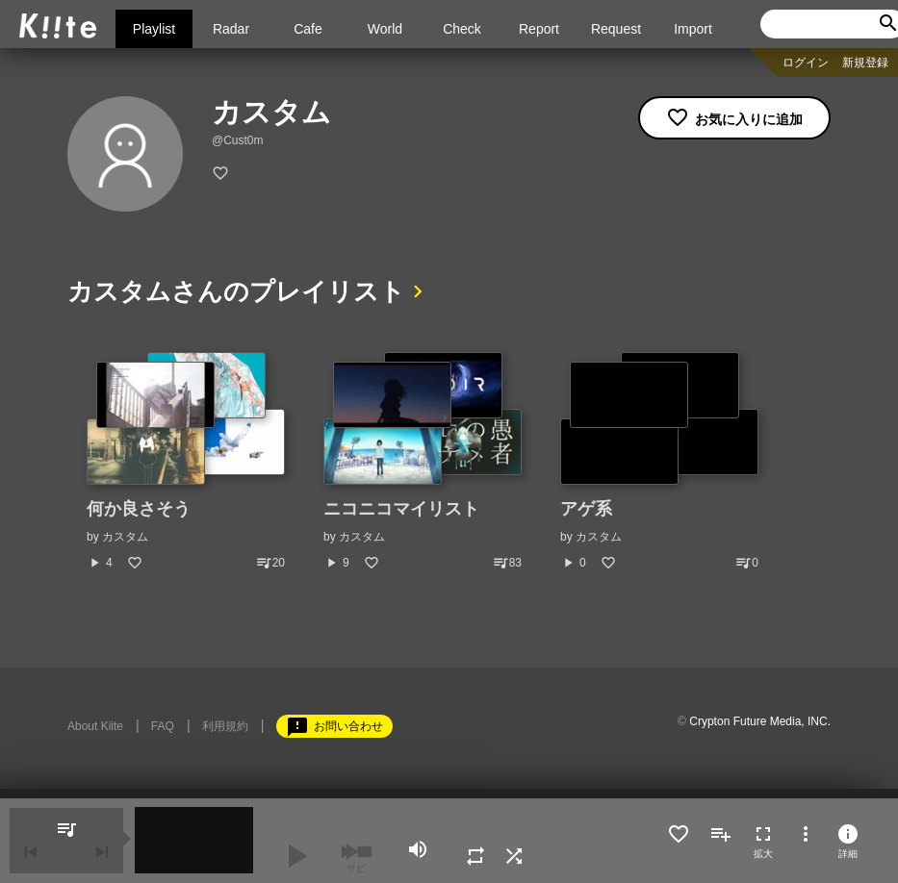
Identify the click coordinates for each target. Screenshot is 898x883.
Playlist (154, 29)
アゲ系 (586, 508)
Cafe (308, 29)
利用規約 (225, 726)
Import (693, 29)
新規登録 (865, 62)
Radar (231, 29)
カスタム (125, 536)
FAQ (162, 726)
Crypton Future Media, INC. (760, 721)
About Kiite (95, 726)
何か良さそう (139, 508)
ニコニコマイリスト (401, 508)
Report (539, 29)
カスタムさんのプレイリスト (236, 291)
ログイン (806, 62)
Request (616, 29)
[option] (185, 462)
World (385, 29)
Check (462, 29)
